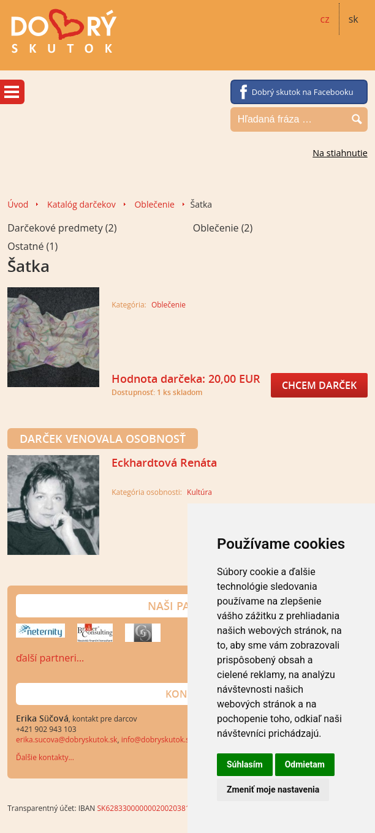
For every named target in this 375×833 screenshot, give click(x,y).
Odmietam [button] (305, 764)
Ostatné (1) (32, 246)
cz (325, 19)
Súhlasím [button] (245, 764)
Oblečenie (154, 204)
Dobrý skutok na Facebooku (303, 91)
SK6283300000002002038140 (148, 808)
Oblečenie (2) (223, 228)
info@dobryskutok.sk (157, 739)
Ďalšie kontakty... (45, 757)
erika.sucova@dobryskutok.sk (66, 739)
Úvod (17, 204)
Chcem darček (319, 385)
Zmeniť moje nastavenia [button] (273, 789)
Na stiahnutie (340, 153)
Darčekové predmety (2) (61, 228)
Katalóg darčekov (81, 204)
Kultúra (199, 492)
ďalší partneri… (50, 658)
